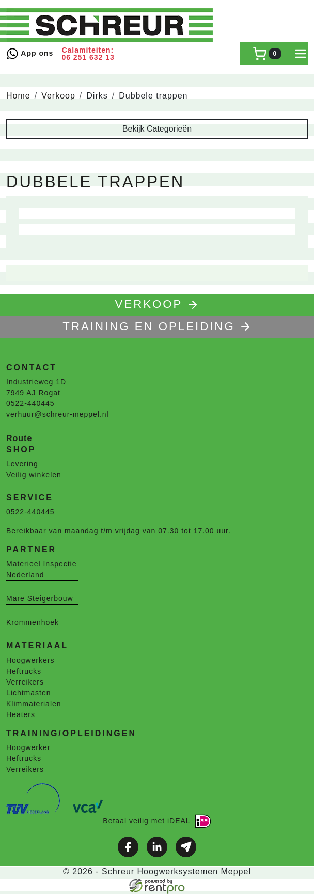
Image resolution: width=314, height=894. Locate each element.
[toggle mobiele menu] (300, 53)
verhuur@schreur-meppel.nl (57, 414)
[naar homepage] (109, 25)
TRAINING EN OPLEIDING (156, 326)
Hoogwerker (28, 747)
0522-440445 (30, 403)
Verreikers (25, 682)
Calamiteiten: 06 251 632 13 (88, 53)
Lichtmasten (28, 693)
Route (19, 438)
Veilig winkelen (33, 474)
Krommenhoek (32, 622)
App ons (29, 53)
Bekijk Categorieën (157, 128)
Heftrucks (23, 671)
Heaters (20, 714)
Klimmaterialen (33, 704)
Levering (22, 464)
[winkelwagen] (267, 53)
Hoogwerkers (30, 660)
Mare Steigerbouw (39, 598)
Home (18, 95)
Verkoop (58, 95)
